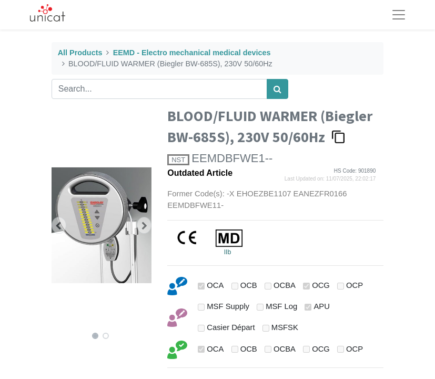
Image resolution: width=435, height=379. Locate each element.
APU (321, 306)
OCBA (285, 285)
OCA (215, 285)
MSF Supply (228, 306)
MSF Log (281, 306)
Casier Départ (231, 327)
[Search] (277, 89)
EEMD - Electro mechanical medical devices (192, 52)
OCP (354, 285)
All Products (80, 52)
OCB (248, 285)
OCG (321, 285)
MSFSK (284, 327)
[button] (59, 225)
